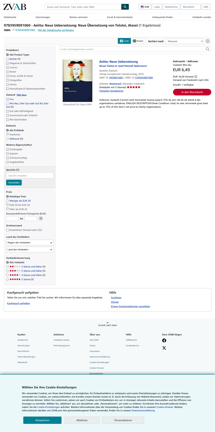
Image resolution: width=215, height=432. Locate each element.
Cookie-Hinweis (97, 368)
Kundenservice (132, 345)
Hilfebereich (131, 340)
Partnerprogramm (62, 345)
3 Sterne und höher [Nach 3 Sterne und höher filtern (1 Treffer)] (27, 270)
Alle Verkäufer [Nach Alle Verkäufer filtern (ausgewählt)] (17, 262)
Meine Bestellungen (26, 356)
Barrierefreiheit (96, 373)
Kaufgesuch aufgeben (18, 303)
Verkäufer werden (201, 17)
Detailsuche (10, 17)
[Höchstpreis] (30, 218)
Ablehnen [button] (82, 420)
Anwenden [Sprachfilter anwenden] (14, 182)
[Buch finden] (125, 7)
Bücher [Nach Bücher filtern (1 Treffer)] (13, 58)
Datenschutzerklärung (100, 356)
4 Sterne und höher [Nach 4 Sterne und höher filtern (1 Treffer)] (27, 275)
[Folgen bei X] (164, 348)
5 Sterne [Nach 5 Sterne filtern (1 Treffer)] (22, 279)
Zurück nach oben (107, 325)
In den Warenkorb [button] (192, 92)
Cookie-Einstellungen (48, 407)
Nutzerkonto (171, 6)
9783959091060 (25, 30)
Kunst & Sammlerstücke (120, 17)
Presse (92, 345)
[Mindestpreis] (12, 218)
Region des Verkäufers (19, 242)
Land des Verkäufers (18, 249)
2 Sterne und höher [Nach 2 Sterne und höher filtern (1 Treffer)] (27, 266)
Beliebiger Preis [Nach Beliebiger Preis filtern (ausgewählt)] (16, 196)
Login (157, 6)
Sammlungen (43, 17)
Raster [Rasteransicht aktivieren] (138, 41)
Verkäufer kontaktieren (111, 90)
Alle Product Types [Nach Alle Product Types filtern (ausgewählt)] (18, 54)
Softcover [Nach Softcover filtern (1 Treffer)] (14, 138)
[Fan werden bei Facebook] (164, 341)
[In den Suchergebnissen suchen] (134, 49)
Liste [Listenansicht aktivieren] (124, 41)
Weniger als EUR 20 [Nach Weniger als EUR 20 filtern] (18, 200)
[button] (208, 49)
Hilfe (206, 6)
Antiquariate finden (162, 17)
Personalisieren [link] (123, 420)
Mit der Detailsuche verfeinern (56, 30)
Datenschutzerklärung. (143, 410)
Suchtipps (116, 297)
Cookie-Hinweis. (165, 407)
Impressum (95, 351)
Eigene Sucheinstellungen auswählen (130, 306)
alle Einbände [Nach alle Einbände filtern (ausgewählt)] (15, 130)
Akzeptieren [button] (42, 420)
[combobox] (83, 7)
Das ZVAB (94, 340)
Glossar (115, 301)
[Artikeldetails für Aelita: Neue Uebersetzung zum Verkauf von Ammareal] (77, 81)
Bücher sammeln (79, 17)
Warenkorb (22, 362)
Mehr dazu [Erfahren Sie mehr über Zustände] (22, 95)
